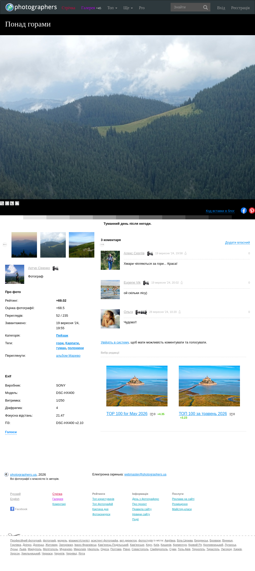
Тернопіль (198, 549)
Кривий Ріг (195, 544)
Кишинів (166, 544)
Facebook (18, 509)
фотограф (49, 540)
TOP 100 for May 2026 (126, 413)
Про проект (139, 504)
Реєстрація (240, 8)
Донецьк (38, 544)
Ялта (82, 553)
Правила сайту (141, 509)
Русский (15, 493)
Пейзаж (62, 335)
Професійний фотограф (25, 540)
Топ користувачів (103, 498)
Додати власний (237, 242)
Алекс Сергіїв (134, 253)
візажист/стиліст (79, 540)
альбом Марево (68, 355)
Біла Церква (185, 540)
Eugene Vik (132, 282)
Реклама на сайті (183, 498)
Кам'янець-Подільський (113, 544)
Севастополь (140, 549)
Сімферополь (159, 549)
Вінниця (227, 540)
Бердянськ (201, 540)
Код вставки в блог (220, 211)
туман (61, 348)
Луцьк (14, 549)
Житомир (51, 544)
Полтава (115, 549)
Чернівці (71, 553)
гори (59, 343)
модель (62, 540)
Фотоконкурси (101, 514)
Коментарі (59, 504)
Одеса (104, 549)
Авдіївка (170, 540)
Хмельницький (30, 553)
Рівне (126, 549)
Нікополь (93, 549)
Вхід (221, 8)
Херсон (15, 553)
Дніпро (27, 544)
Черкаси (47, 553)
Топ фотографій (102, 504)
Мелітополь (50, 549)
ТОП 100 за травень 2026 (203, 413)
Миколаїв (80, 549)
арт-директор (128, 540)
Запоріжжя (66, 544)
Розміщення (180, 504)
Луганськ (230, 544)
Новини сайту (141, 514)
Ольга (128, 312)
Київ (156, 544)
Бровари (215, 540)
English (14, 498)
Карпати (72, 343)
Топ (112, 8)
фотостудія (145, 540)
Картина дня (100, 509)
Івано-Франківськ (85, 544)
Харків (237, 549)
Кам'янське (137, 544)
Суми (172, 549)
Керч (149, 544)
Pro (142, 8)
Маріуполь (34, 549)
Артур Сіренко (39, 268)
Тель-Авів (184, 549)
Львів (22, 549)
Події (135, 519)
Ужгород (226, 549)
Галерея (91, 8)
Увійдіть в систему (115, 342)
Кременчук (180, 544)
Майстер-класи (182, 509)
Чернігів (59, 553)
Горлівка (15, 544)
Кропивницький (213, 544)
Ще (128, 8)
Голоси (11, 432)
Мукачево (66, 549)
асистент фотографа (104, 540)
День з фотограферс (145, 498)
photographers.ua (23, 474)
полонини (76, 348)
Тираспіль (213, 549)
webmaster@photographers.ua (145, 474)
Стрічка (68, 8)
